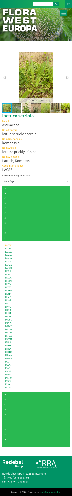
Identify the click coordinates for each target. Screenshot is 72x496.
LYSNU (8, 377)
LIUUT (8, 313)
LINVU (8, 306)
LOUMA (9, 329)
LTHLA (8, 342)
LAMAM (9, 255)
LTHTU (8, 352)
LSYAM (8, 339)
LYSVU (8, 384)
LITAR (8, 310)
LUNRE (8, 358)
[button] (5, 77)
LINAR (8, 300)
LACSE (8, 245)
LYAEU (8, 368)
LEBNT (8, 274)
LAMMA (9, 258)
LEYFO (8, 287)
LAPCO (8, 268)
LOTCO (8, 326)
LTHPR (8, 345)
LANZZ (8, 264)
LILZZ (8, 297)
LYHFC (8, 374)
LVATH (8, 361)
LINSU (8, 303)
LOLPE (8, 319)
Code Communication (50, 492)
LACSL (8, 248)
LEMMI (8, 281)
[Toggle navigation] (63, 13)
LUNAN (8, 355)
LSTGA (8, 335)
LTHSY (8, 348)
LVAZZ (8, 365)
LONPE (8, 323)
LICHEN (8, 290)
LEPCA (8, 284)
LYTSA (8, 387)
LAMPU (8, 261)
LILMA (8, 293)
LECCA (8, 277)
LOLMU (8, 316)
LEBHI (8, 271)
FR (68, 3)
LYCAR (8, 371)
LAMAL (8, 251)
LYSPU (8, 381)
